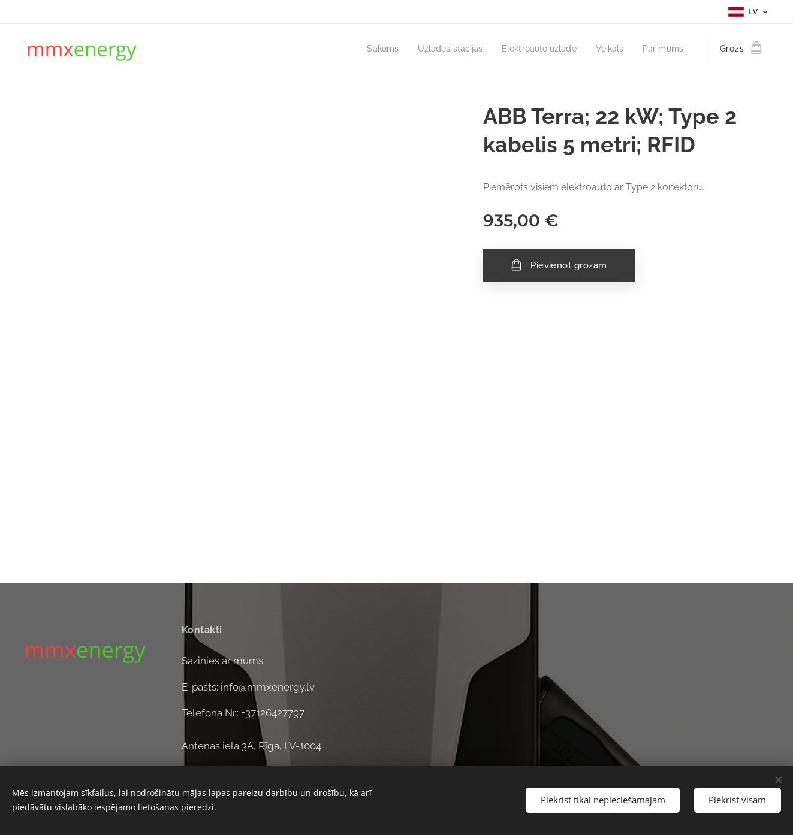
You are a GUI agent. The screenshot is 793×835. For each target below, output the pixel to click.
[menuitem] (366, 48)
